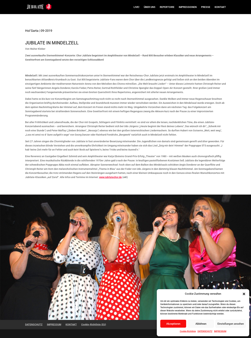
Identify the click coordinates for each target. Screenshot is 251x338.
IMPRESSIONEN (188, 7)
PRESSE (205, 7)
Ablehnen (200, 323)
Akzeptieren (173, 323)
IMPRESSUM (220, 331)
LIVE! (136, 7)
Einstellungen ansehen (230, 323)
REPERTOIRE (167, 7)
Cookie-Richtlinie (188, 331)
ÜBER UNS (149, 7)
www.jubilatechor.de (110, 177)
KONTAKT (220, 7)
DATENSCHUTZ (205, 331)
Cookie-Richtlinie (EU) (93, 324)
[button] (244, 294)
